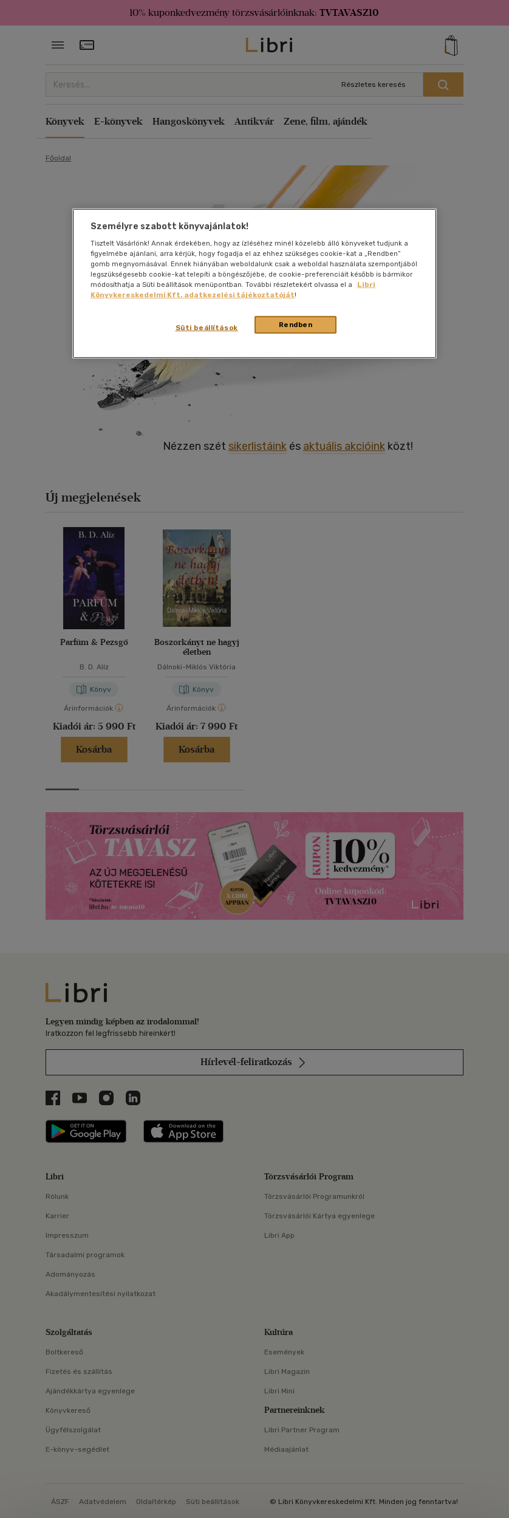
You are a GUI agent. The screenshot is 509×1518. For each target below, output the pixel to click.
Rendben (296, 324)
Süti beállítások (207, 327)
